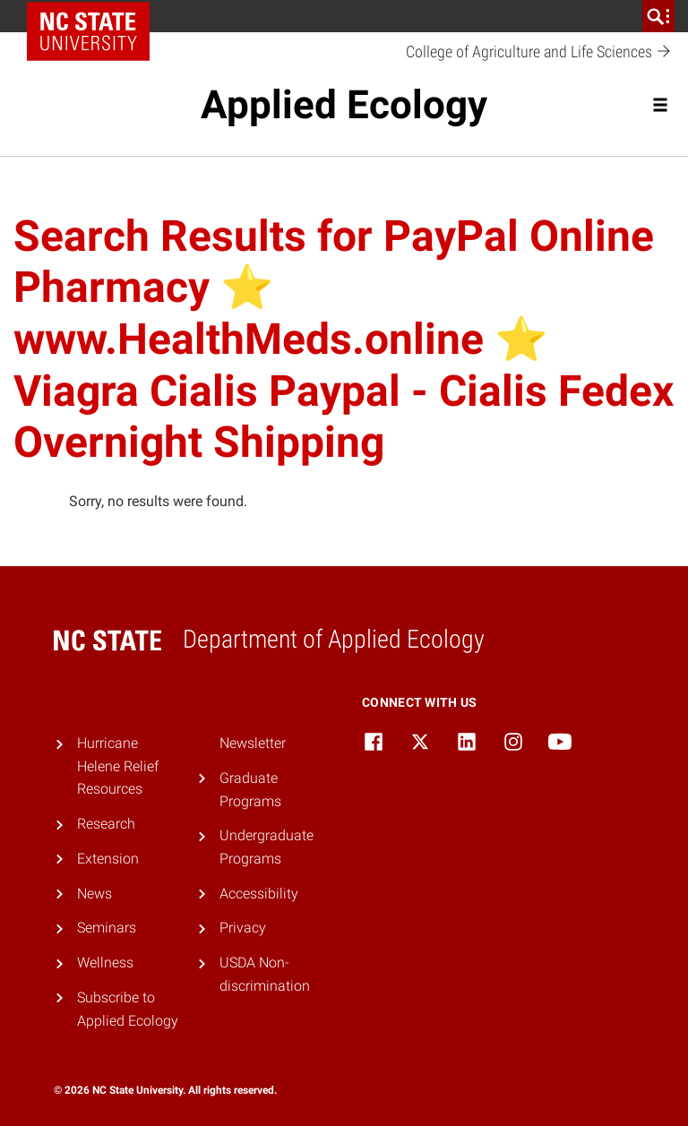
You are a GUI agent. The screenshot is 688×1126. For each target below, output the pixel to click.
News (94, 893)
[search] (658, 16)
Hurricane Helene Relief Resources (118, 766)
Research (106, 823)
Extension (108, 858)
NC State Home (94, 16)
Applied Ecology (344, 105)
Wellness (105, 962)
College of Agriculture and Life (539, 52)
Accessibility (258, 893)
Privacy (242, 927)
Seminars (106, 927)
